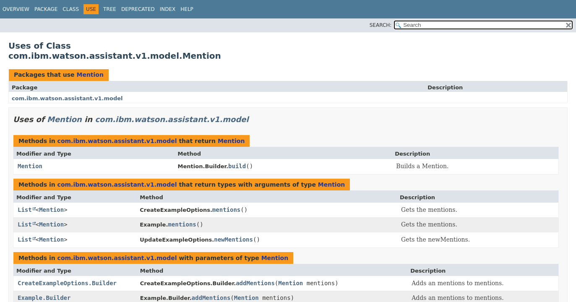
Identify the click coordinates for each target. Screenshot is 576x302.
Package (45, 9)
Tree (109, 9)
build (237, 166)
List (25, 209)
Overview (16, 9)
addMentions (255, 283)
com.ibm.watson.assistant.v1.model (67, 98)
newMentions (233, 239)
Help (186, 9)
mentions (226, 209)
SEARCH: (381, 25)
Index (168, 9)
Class (71, 9)
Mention (89, 74)
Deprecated (138, 9)
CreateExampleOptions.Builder (67, 283)
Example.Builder (44, 297)
